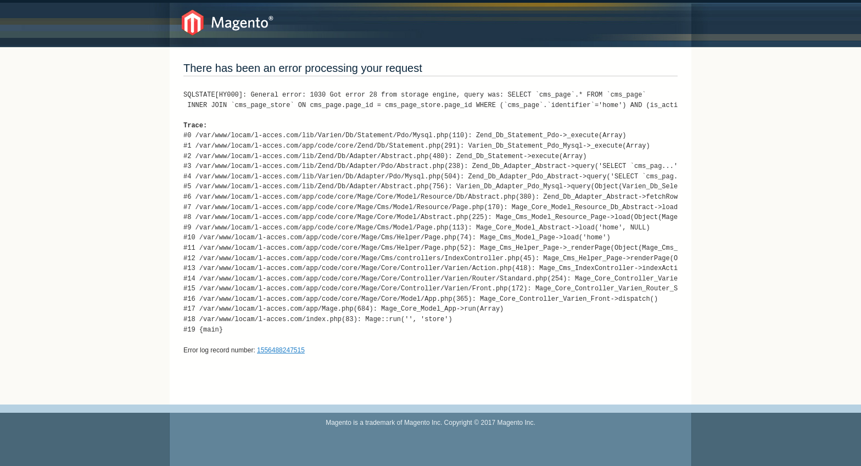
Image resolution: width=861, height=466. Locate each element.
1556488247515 (281, 350)
